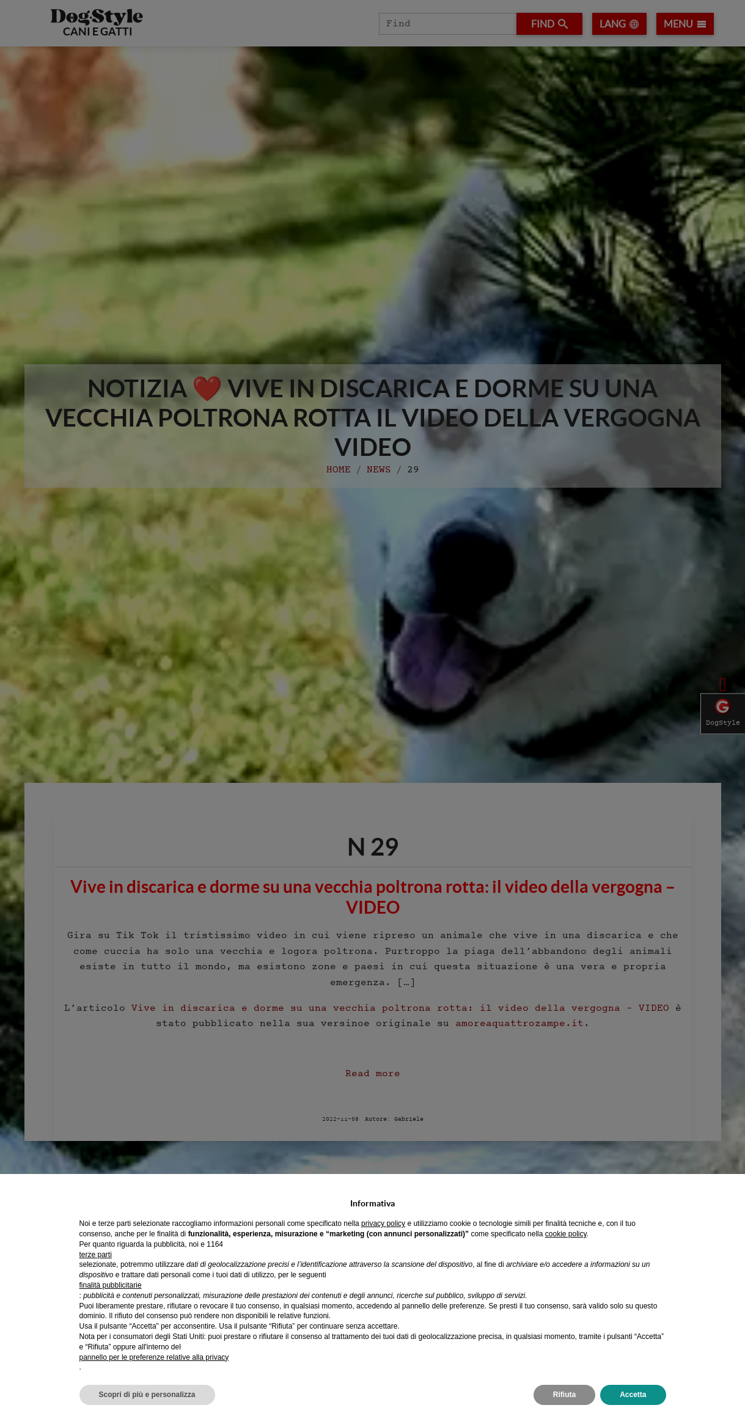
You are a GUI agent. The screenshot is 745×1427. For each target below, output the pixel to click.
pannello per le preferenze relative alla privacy (154, 1357)
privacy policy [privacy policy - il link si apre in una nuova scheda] (383, 1223)
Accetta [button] (633, 1394)
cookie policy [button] (566, 1234)
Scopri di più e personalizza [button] (147, 1394)
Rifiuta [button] (564, 1394)
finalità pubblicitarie (110, 1285)
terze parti (95, 1254)
